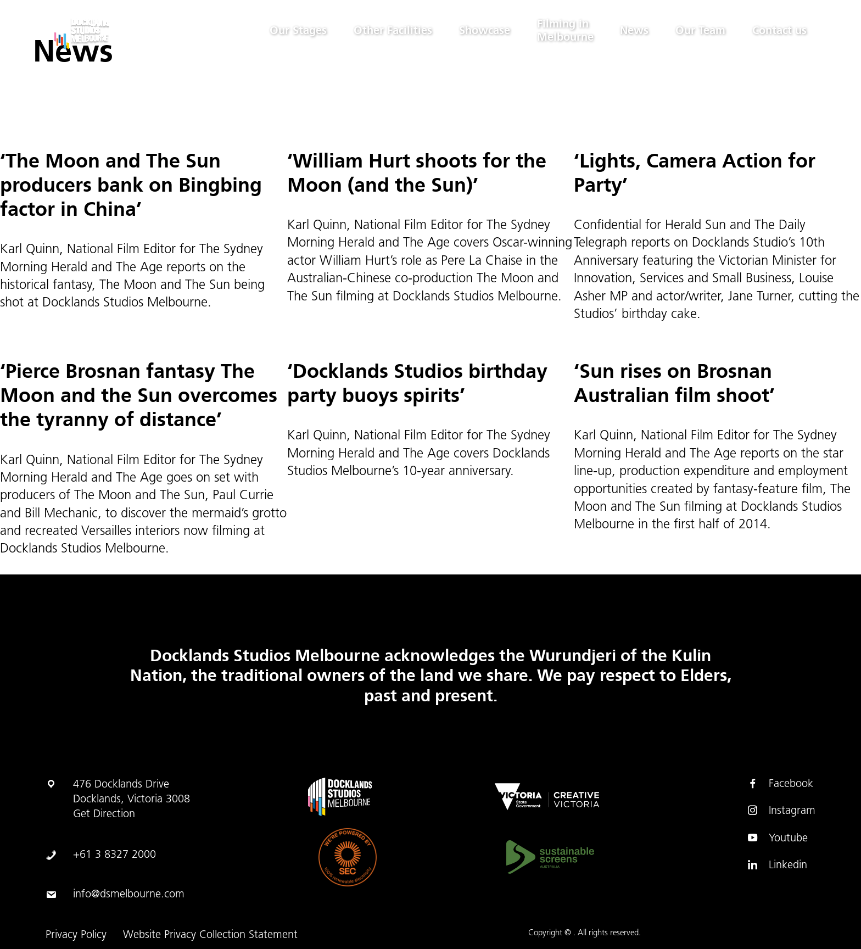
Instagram (781, 811)
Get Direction (104, 814)
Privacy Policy (76, 935)
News (632, 30)
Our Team (699, 30)
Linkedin (777, 865)
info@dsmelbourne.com (129, 894)
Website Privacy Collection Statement (210, 935)
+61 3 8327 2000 (114, 855)
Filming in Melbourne (562, 31)
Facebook (780, 784)
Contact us (779, 30)
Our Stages (293, 30)
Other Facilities (389, 30)
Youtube (777, 838)
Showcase (481, 30)
